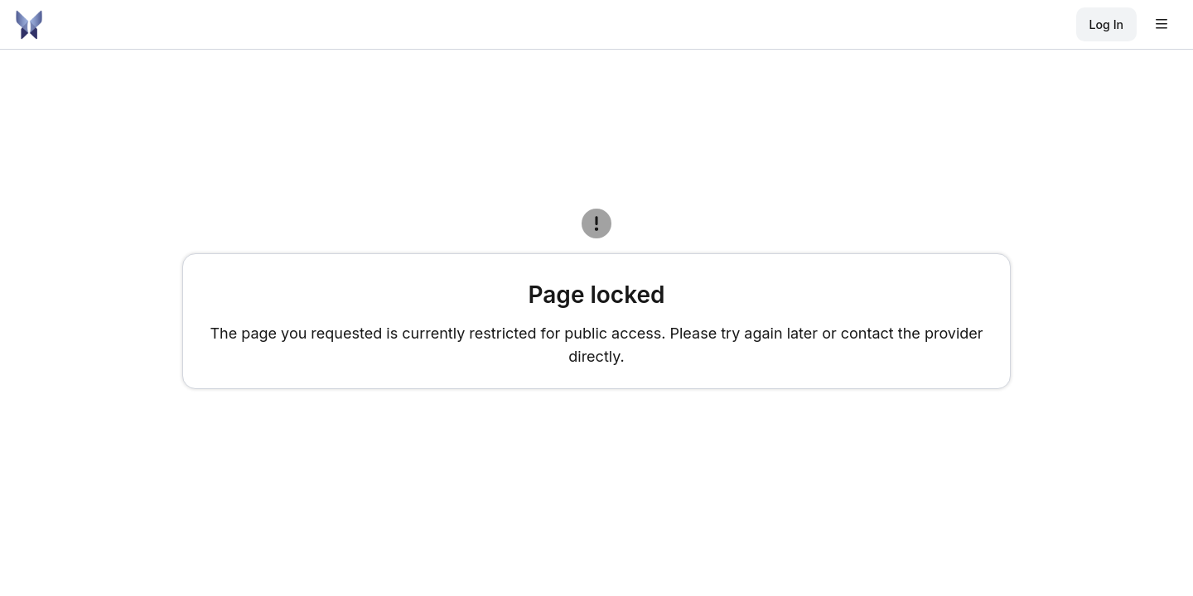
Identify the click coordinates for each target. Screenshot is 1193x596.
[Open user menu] (1161, 24)
